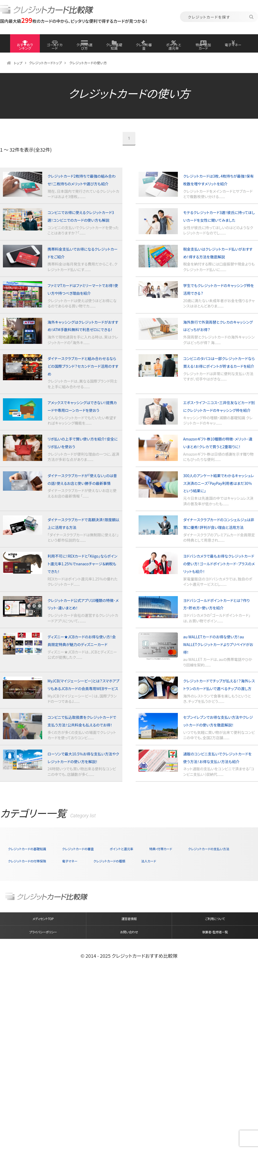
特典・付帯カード (213, 1000)
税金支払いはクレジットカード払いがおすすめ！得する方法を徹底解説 (218, 288)
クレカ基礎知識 (114, 48)
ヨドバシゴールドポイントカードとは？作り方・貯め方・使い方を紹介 (218, 719)
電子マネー (233, 48)
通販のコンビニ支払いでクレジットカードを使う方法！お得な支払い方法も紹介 (217, 904)
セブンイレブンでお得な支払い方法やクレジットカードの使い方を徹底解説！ (219, 858)
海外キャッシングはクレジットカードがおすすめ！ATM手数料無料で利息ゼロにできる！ (83, 380)
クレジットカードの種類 (222, 1012)
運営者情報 (129, 1086)
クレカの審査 (144, 48)
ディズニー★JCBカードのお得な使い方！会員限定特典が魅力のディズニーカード (81, 765)
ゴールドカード (54, 48)
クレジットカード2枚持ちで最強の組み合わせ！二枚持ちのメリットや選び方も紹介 (82, 195)
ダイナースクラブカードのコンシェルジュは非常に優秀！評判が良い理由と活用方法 (218, 619)
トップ (18, 73)
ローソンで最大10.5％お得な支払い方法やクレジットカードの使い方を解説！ (83, 904)
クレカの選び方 (84, 48)
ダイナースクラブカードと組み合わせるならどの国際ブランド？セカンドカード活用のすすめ (82, 426)
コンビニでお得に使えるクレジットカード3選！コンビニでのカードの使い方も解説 (83, 241)
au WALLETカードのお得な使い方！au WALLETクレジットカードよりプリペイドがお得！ (219, 765)
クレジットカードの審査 (105, 1000)
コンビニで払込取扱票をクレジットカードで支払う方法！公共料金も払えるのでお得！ (82, 858)
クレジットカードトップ (47, 73)
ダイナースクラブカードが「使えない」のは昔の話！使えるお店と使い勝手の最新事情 (81, 565)
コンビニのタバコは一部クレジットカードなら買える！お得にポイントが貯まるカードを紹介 (217, 426)
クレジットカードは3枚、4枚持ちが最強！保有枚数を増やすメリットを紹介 (218, 195)
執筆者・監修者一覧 (215, 1106)
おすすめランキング (24, 50)
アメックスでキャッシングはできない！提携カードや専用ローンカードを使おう (82, 473)
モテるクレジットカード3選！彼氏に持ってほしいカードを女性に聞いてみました (219, 241)
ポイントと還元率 (173, 50)
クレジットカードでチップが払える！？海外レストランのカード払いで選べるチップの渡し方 (218, 812)
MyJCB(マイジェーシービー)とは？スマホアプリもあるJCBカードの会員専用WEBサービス (82, 812)
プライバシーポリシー (43, 1106)
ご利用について (215, 1086)
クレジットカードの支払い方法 (39, 1012)
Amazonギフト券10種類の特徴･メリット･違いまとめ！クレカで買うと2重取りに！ (217, 519)
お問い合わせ (129, 1106)
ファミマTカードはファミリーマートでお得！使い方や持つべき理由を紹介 (82, 334)
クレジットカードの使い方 (92, 73)
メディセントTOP (43, 1086)
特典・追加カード (203, 50)
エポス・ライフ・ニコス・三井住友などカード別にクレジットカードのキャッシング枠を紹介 (218, 473)
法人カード (19, 1024)
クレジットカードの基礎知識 (36, 1000)
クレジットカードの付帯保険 (114, 1012)
